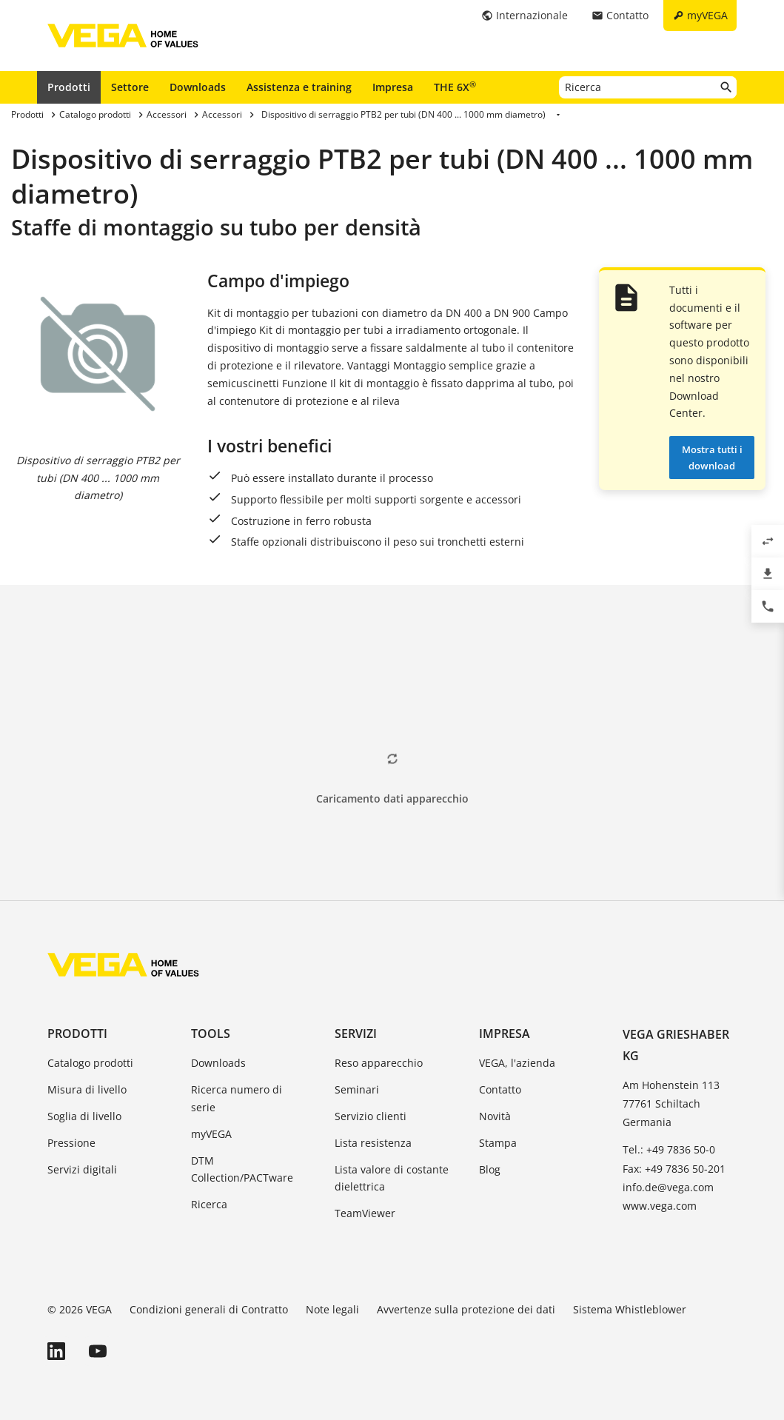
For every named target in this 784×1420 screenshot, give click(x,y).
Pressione (71, 1143)
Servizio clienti (370, 1116)
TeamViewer (365, 1213)
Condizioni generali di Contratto (209, 1309)
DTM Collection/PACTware (242, 1169)
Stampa (498, 1143)
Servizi (356, 1033)
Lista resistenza (373, 1143)
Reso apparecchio (379, 1063)
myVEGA (211, 1134)
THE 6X (455, 86)
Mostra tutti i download (712, 457)
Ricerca (209, 1204)
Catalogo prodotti (90, 1063)
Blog (489, 1169)
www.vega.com (660, 1206)
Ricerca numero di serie (236, 1098)
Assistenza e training (299, 87)
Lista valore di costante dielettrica (392, 1178)
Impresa (392, 87)
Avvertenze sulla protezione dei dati (466, 1309)
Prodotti (68, 87)
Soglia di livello (84, 1116)
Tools (210, 1033)
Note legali (332, 1309)
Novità (495, 1116)
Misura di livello (87, 1089)
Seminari (357, 1089)
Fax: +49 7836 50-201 (674, 1169)
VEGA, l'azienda (517, 1063)
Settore (130, 87)
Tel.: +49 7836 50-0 (669, 1149)
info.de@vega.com (668, 1187)
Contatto (500, 1089)
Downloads (198, 87)
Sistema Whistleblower (629, 1309)
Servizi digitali (82, 1169)
